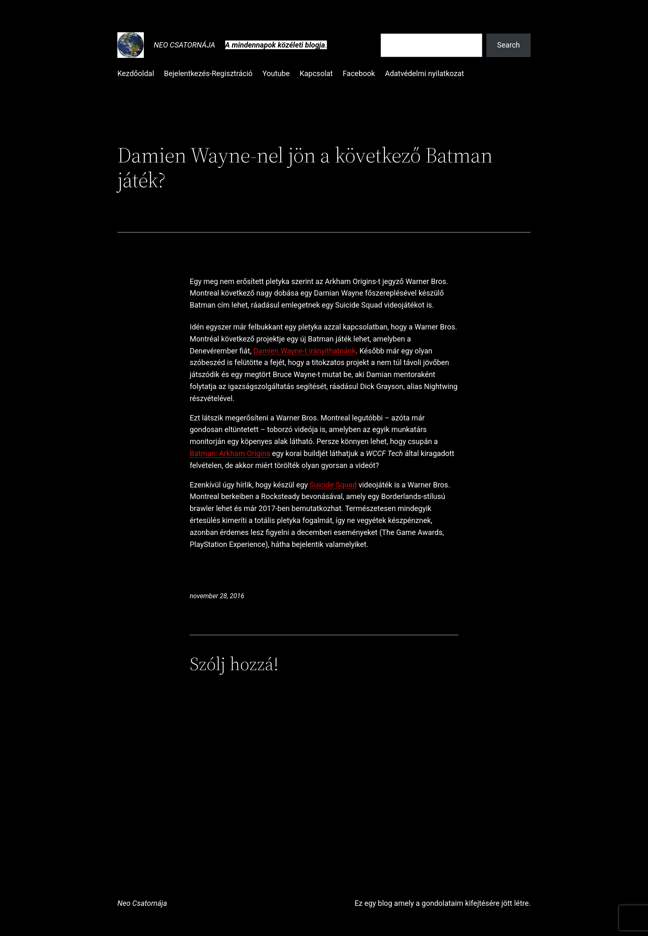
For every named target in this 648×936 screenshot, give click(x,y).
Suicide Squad (333, 484)
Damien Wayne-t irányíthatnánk (304, 350)
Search (508, 45)
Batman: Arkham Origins (230, 453)
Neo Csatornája (184, 45)
